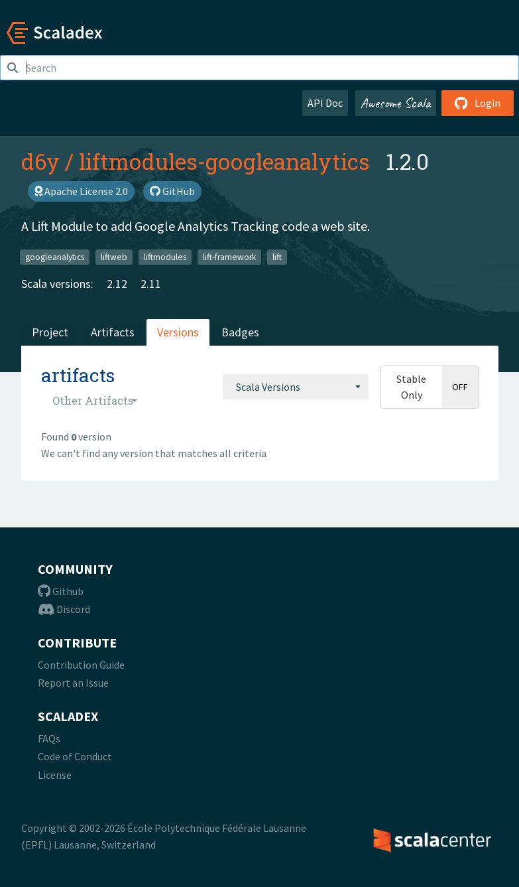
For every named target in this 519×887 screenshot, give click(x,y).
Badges (240, 332)
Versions (178, 332)
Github (61, 591)
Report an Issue (73, 682)
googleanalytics (54, 256)
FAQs (49, 738)
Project (50, 332)
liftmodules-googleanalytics (224, 161)
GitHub (172, 191)
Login (477, 102)
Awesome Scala (396, 102)
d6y (40, 161)
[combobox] (296, 386)
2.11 (151, 283)
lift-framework (229, 256)
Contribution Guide (81, 664)
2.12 (117, 283)
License (55, 775)
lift (277, 256)
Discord (64, 609)
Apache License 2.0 (81, 191)
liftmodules (165, 256)
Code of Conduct (75, 756)
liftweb (114, 256)
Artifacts (113, 332)
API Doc (325, 102)
